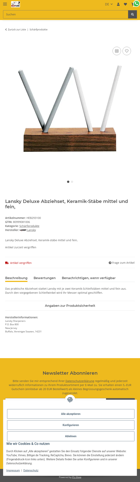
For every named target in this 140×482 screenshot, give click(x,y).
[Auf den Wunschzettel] (127, 51)
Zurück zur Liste (17, 29)
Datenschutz (30, 470)
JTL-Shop (76, 477)
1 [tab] (68, 182)
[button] (118, 4)
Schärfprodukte (29, 226)
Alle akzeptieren (70, 413)
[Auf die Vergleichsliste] (117, 51)
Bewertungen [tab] (45, 278)
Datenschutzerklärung (79, 381)
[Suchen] (132, 14)
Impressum (13, 470)
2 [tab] (72, 182)
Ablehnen (70, 436)
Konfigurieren (71, 425)
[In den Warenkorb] (8, 41)
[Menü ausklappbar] (5, 2)
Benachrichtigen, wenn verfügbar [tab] (89, 278)
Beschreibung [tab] (16, 278)
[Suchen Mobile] (65, 14)
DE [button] (107, 4)
